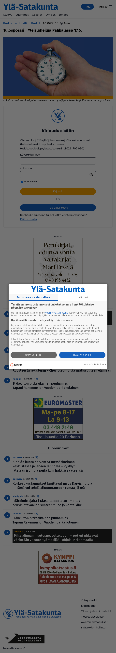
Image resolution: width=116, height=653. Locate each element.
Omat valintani (33, 354)
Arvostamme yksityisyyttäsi (33, 297)
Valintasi (83, 297)
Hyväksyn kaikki (82, 354)
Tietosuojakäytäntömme (94, 364)
